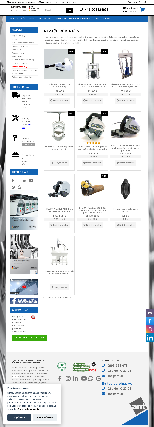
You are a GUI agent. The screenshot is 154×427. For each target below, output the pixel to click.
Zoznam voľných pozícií (29, 337)
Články (47, 18)
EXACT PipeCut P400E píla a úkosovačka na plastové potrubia (125, 148)
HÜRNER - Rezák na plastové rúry (59, 85)
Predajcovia (60, 18)
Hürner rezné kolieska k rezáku (125, 210)
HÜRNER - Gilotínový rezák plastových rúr (59, 148)
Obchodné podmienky (79, 18)
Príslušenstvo (17, 74)
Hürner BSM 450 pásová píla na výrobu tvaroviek (59, 272)
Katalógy (21, 18)
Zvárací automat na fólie (22, 77)
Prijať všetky (19, 417)
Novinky (15, 39)
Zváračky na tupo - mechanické (20, 48)
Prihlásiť (142, 2)
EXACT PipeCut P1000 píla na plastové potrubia (59, 210)
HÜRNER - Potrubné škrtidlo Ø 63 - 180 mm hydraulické (125, 85)
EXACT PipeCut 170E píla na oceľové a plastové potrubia (92, 148)
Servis (96, 18)
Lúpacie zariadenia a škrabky (24, 70)
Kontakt (106, 18)
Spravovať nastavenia (28, 409)
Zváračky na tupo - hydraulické (20, 54)
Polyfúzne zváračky (20, 63)
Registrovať (132, 2)
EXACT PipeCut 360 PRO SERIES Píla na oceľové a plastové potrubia (92, 210)
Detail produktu (59, 100)
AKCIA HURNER (19, 36)
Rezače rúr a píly (19, 67)
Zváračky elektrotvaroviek (23, 43)
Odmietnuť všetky (45, 417)
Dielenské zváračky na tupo (23, 60)
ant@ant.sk (115, 376)
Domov (11, 18)
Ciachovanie (35, 18)
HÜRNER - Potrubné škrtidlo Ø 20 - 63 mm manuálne (92, 85)
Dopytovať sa (59, 162)
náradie (15, 376)
